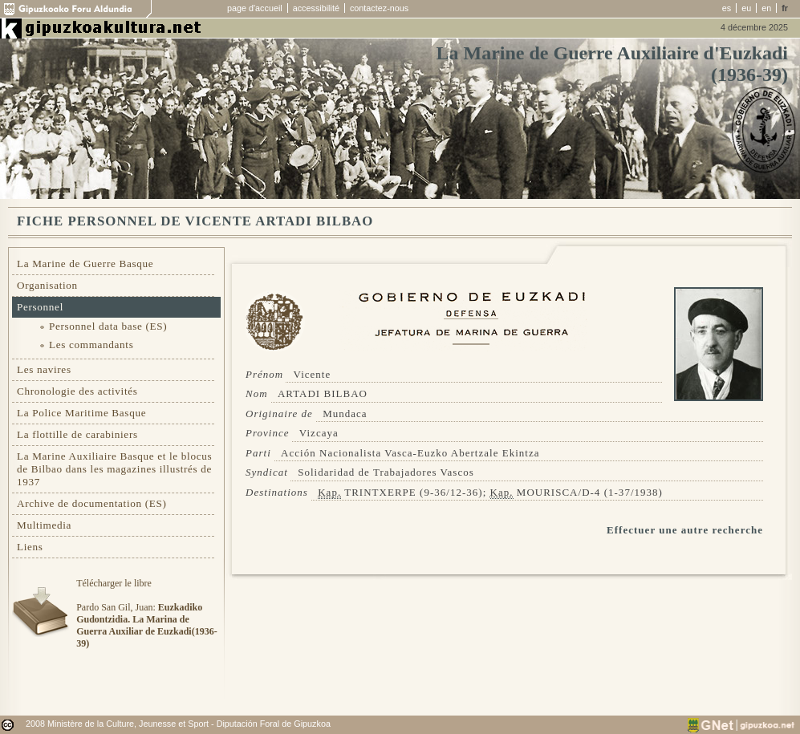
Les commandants (91, 345)
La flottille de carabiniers (77, 434)
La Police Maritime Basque (81, 413)
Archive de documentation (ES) (92, 503)
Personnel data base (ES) (108, 326)
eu (746, 8)
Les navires (44, 369)
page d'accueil (254, 8)
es (726, 8)
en (766, 8)
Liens (30, 547)
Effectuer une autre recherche (685, 530)
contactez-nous (379, 8)
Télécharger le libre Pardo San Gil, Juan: (146, 613)
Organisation (47, 285)
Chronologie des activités (77, 391)
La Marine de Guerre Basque (85, 264)
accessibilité (316, 8)
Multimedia (44, 525)
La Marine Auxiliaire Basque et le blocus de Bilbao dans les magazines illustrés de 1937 (114, 469)
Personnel (40, 307)
